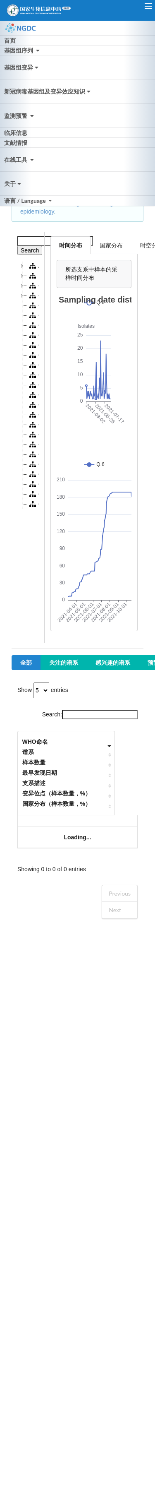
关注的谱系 (63, 662)
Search (30, 250)
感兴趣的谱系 (112, 662)
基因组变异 (22, 67)
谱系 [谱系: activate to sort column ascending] (28, 752)
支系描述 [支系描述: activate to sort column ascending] (33, 783)
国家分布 (111, 245)
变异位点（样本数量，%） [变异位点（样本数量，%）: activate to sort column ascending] (56, 793)
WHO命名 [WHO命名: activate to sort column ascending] (35, 741)
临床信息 (15, 132)
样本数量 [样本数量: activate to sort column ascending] (33, 762)
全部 (26, 662)
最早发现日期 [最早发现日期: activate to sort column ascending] (39, 772)
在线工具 (20, 159)
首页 (10, 40)
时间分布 (70, 245)
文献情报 (15, 142)
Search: (90, 714)
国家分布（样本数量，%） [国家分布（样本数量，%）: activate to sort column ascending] (56, 803)
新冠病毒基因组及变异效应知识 (48, 91)
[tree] (28, 385)
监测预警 (20, 115)
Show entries (42, 690)
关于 (13, 183)
